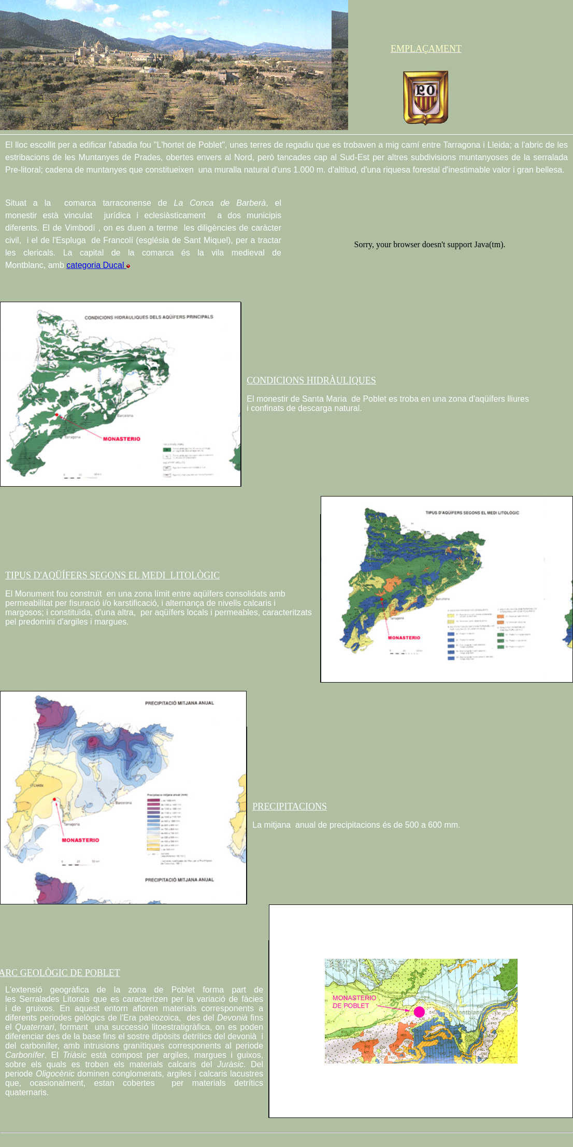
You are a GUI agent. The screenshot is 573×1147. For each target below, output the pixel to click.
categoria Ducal (98, 265)
